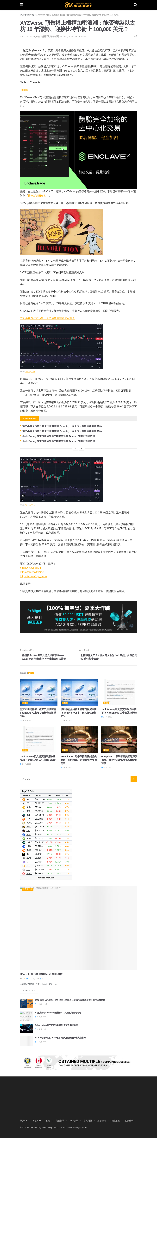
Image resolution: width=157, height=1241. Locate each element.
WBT (28, 827)
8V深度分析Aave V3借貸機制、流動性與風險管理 (58, 1013)
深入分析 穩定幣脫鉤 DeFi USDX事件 (41, 974)
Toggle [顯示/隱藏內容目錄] (24, 89)
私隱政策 (115, 1224)
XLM (28, 858)
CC (27, 854)
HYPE (29, 843)
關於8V (23, 1224)
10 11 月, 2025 (32, 979)
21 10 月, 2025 (41, 1005)
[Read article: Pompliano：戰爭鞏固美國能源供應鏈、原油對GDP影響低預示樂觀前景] (79, 740)
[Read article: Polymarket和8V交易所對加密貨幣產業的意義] (26, 1029)
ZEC (28, 866)
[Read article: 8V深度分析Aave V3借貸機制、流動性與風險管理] (26, 1016)
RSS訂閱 (73, 1224)
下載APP (36, 1224)
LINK (28, 847)
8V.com (83, 1231)
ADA (28, 835)
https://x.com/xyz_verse (33, 576)
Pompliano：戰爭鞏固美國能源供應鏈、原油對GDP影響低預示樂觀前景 (79, 760)
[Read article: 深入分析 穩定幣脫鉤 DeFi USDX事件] (78, 928)
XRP (28, 811)
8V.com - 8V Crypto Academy (39, 1231)
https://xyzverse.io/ (31, 567)
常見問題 (87, 1224)
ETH (28, 804)
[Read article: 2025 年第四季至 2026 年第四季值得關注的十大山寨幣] (26, 1041)
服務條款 (101, 1224)
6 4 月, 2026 (25, 721)
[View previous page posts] (75, 448)
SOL (28, 815)
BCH (28, 839)
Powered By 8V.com (46, 878)
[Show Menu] (21, 5)
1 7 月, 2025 (26, 36)
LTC (28, 870)
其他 (37, 36)
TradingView (30, 371)
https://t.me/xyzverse (32, 572)
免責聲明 (129, 1224)
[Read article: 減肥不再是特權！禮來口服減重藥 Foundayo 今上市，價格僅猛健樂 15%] (38, 693)
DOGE (29, 823)
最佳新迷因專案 (37, 195)
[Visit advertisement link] (78, 1114)
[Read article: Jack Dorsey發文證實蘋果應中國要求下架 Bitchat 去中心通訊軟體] (120, 693)
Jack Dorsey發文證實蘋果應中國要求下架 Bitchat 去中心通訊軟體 (59, 436)
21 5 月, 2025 (40, 1042)
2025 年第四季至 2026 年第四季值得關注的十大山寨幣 (60, 1038)
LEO (28, 831)
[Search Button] (135, 5)
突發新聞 (45, 36)
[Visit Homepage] (78, 5)
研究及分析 (27, 890)
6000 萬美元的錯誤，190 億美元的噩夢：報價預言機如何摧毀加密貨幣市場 (70, 1001)
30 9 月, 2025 (40, 1017)
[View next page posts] (81, 448)
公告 (48, 1224)
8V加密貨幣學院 (27, 15)
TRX (28, 819)
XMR (28, 850)
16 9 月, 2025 (40, 1030)
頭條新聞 (54, 36)
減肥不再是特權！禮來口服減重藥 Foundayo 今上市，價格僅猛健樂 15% (62, 426)
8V (24, 979)
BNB (28, 808)
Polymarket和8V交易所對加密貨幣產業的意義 (56, 1026)
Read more (30, 990)
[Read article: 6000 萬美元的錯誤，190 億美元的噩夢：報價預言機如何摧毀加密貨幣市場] (26, 1004)
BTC (28, 800)
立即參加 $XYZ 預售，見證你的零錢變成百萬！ (47, 318)
